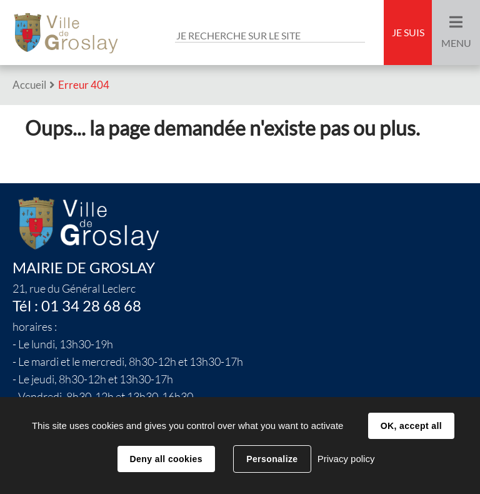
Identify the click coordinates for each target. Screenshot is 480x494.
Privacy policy (346, 458)
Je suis (408, 32)
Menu (456, 43)
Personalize (272, 459)
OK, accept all (411, 426)
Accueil (29, 85)
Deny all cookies (166, 459)
